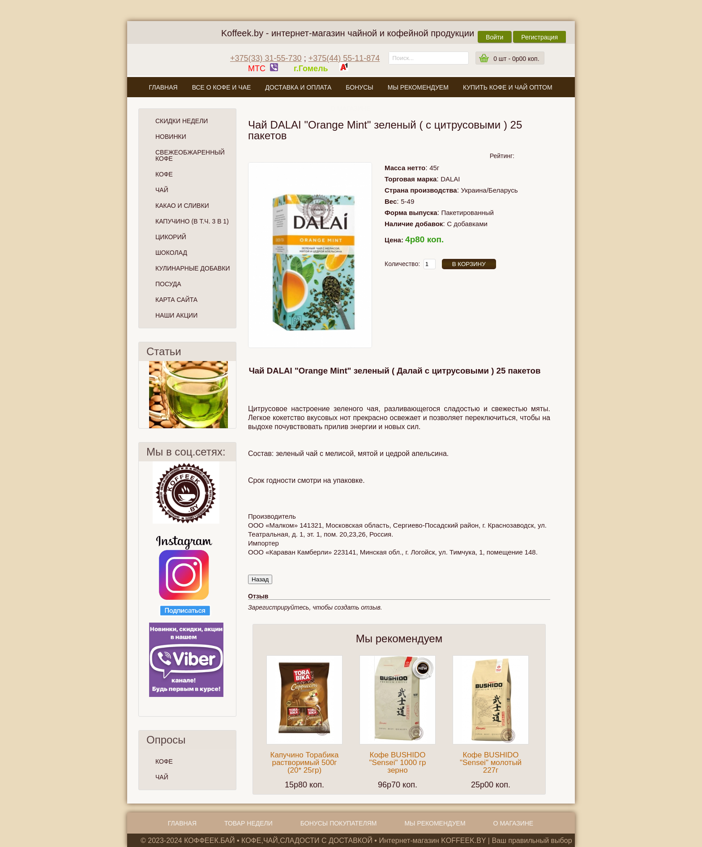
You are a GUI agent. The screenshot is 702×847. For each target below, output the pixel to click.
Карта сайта (176, 299)
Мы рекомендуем (418, 87)
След (232, 394)
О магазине (350, 108)
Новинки (170, 136)
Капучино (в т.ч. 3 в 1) (192, 221)
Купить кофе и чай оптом (507, 87)
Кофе (164, 174)
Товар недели (248, 823)
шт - (516, 58)
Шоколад (171, 252)
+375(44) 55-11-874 (344, 58)
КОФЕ (164, 761)
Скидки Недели (181, 121)
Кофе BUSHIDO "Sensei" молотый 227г (491, 762)
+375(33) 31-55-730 (266, 58)
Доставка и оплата (298, 87)
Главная (163, 87)
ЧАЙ (161, 777)
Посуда (168, 284)
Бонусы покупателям (338, 823)
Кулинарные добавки (192, 268)
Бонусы (359, 87)
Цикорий (170, 237)
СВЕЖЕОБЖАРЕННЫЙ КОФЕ (190, 155)
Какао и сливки (182, 205)
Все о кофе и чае (221, 87)
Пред (142, 394)
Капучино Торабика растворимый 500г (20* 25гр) (304, 762)
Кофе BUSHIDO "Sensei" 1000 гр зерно (397, 762)
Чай (161, 189)
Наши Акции (176, 315)
